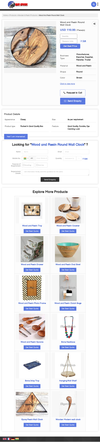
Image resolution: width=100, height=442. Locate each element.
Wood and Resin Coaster (68, 226)
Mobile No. (16, 158)
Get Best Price (70, 46)
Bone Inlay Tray (32, 381)
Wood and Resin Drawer (32, 264)
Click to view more (67, 84)
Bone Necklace (68, 342)
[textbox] (68, 41)
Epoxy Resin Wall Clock (32, 419)
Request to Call (73, 93)
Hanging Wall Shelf (68, 381)
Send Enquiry (72, 101)
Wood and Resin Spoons (32, 342)
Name (18, 152)
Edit (83, 41)
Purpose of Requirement (16, 165)
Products (13, 15)
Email (60, 152)
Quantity (58, 158)
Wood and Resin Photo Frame (32, 303)
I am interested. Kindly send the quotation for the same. (55, 172)
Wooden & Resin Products (27, 15)
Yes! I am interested (16, 136)
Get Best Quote (32, 231)
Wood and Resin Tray (32, 226)
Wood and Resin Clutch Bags (68, 303)
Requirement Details (16, 172)
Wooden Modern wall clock (68, 419)
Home (5, 15)
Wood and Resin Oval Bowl (68, 264)
